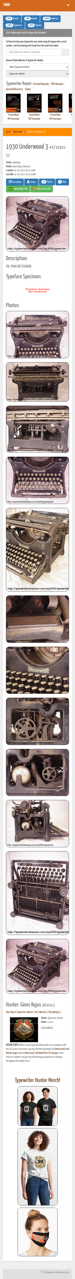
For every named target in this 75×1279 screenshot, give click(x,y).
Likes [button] (62, 182)
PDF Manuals (57, 84)
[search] (37, 67)
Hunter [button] (31, 181)
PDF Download (13, 119)
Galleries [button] (50, 18)
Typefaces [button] (14, 25)
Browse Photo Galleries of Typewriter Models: (25, 60)
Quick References (14, 89)
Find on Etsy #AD (41, 188)
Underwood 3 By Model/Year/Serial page (41, 1053)
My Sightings (54, 1012)
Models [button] (30, 18)
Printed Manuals (41, 84)
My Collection (40, 1012)
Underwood (17, 132)
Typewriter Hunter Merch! (37, 1080)
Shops (28, 89)
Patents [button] (35, 25)
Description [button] (15, 181)
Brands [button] (12, 18)
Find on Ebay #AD (18, 188)
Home (8, 132)
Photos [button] (46, 182)
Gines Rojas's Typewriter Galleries (19, 1012)
